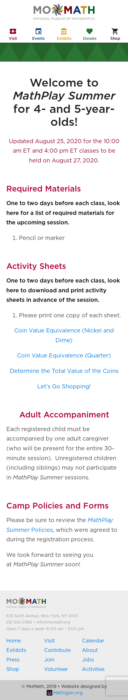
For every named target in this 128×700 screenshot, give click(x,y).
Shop (12, 669)
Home (13, 640)
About (90, 650)
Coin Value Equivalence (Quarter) (64, 356)
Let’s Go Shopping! (64, 387)
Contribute (57, 650)
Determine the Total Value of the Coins (64, 371)
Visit (49, 640)
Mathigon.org (65, 693)
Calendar (93, 640)
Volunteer (56, 669)
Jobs (88, 659)
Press (13, 659)
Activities (93, 669)
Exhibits (16, 650)
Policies (41, 530)
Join (49, 659)
